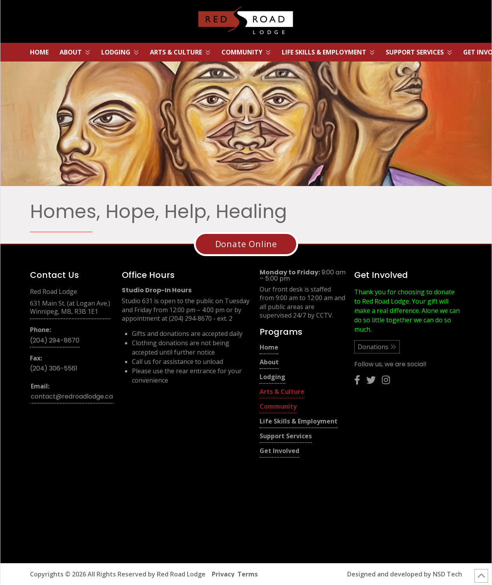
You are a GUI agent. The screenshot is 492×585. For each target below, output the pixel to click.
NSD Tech (447, 574)
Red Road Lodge (181, 574)
